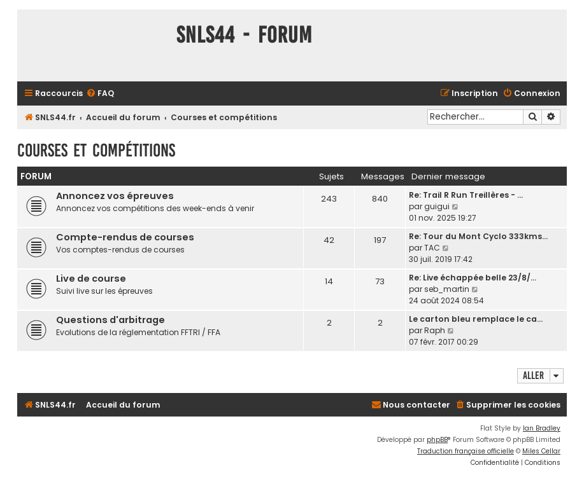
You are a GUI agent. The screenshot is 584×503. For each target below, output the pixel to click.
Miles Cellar (541, 451)
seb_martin (446, 289)
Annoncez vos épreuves (115, 195)
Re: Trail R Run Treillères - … (466, 194)
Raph (434, 330)
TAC (432, 247)
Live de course (91, 278)
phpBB (437, 439)
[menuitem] (100, 93)
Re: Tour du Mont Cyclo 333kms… (478, 236)
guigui (437, 206)
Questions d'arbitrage (110, 320)
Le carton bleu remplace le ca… (476, 319)
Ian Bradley (541, 428)
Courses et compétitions (96, 150)
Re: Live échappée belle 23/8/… (472, 277)
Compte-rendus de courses (125, 237)
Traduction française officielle (465, 451)
